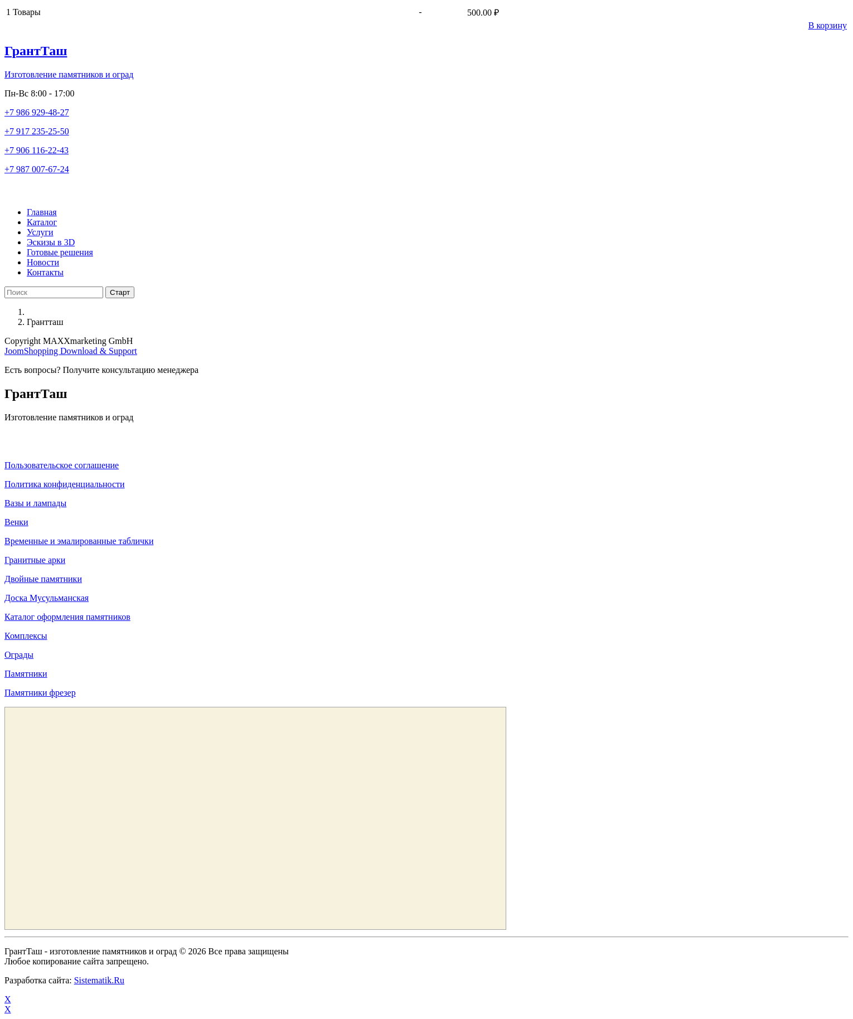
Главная (42, 212)
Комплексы (25, 635)
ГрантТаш (35, 50)
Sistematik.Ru (99, 980)
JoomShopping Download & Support (70, 351)
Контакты (45, 272)
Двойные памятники (43, 579)
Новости (43, 262)
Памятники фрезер (40, 692)
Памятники (25, 673)
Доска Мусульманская (46, 598)
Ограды (18, 654)
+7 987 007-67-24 (36, 169)
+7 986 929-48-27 (36, 112)
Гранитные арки (34, 560)
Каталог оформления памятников (67, 617)
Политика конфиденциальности (64, 484)
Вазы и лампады (35, 503)
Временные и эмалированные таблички (78, 541)
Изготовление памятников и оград (68, 74)
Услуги (40, 232)
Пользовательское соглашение (61, 465)
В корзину (827, 25)
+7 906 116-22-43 (36, 150)
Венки (16, 522)
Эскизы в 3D (51, 242)
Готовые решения (60, 252)
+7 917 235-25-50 (36, 131)
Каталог (42, 222)
